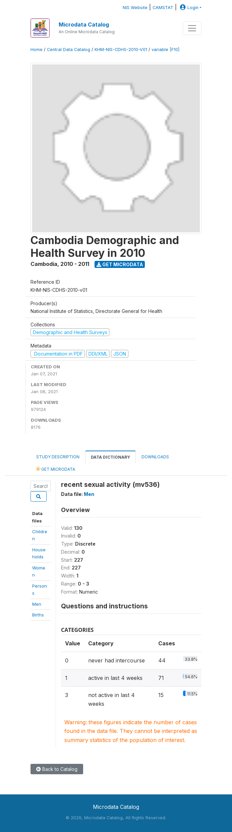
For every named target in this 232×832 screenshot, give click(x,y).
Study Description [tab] (57, 456)
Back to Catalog (56, 769)
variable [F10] (165, 49)
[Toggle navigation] (192, 28)
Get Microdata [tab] (55, 469)
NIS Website (135, 7)
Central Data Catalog (68, 49)
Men (36, 604)
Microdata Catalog (84, 24)
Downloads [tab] (155, 456)
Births (38, 614)
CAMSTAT (163, 7)
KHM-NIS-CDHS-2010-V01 (121, 49)
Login (188, 7)
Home (37, 49)
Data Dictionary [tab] (110, 457)
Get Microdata (120, 264)
